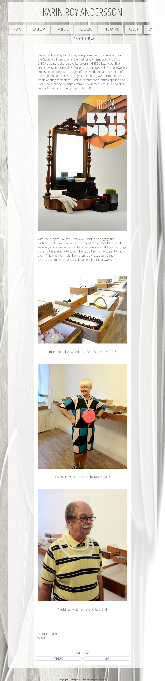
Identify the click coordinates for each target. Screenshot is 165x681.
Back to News (82, 653)
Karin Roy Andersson (82, 12)
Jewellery (38, 29)
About (133, 29)
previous (58, 658)
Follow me (110, 29)
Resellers (85, 29)
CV (150, 29)
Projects (62, 29)
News (17, 29)
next (107, 658)
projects (41, 638)
